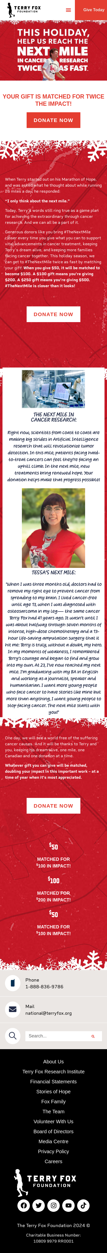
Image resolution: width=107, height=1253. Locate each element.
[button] (68, 10)
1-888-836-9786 (44, 986)
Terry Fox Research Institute (53, 1071)
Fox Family (53, 1101)
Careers (53, 1161)
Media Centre (53, 1141)
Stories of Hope (53, 1091)
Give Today (94, 10)
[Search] (93, 1036)
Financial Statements (53, 1081)
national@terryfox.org (48, 1013)
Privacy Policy (53, 1151)
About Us (53, 1061)
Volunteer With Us (53, 1121)
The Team (54, 1111)
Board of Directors (53, 1131)
